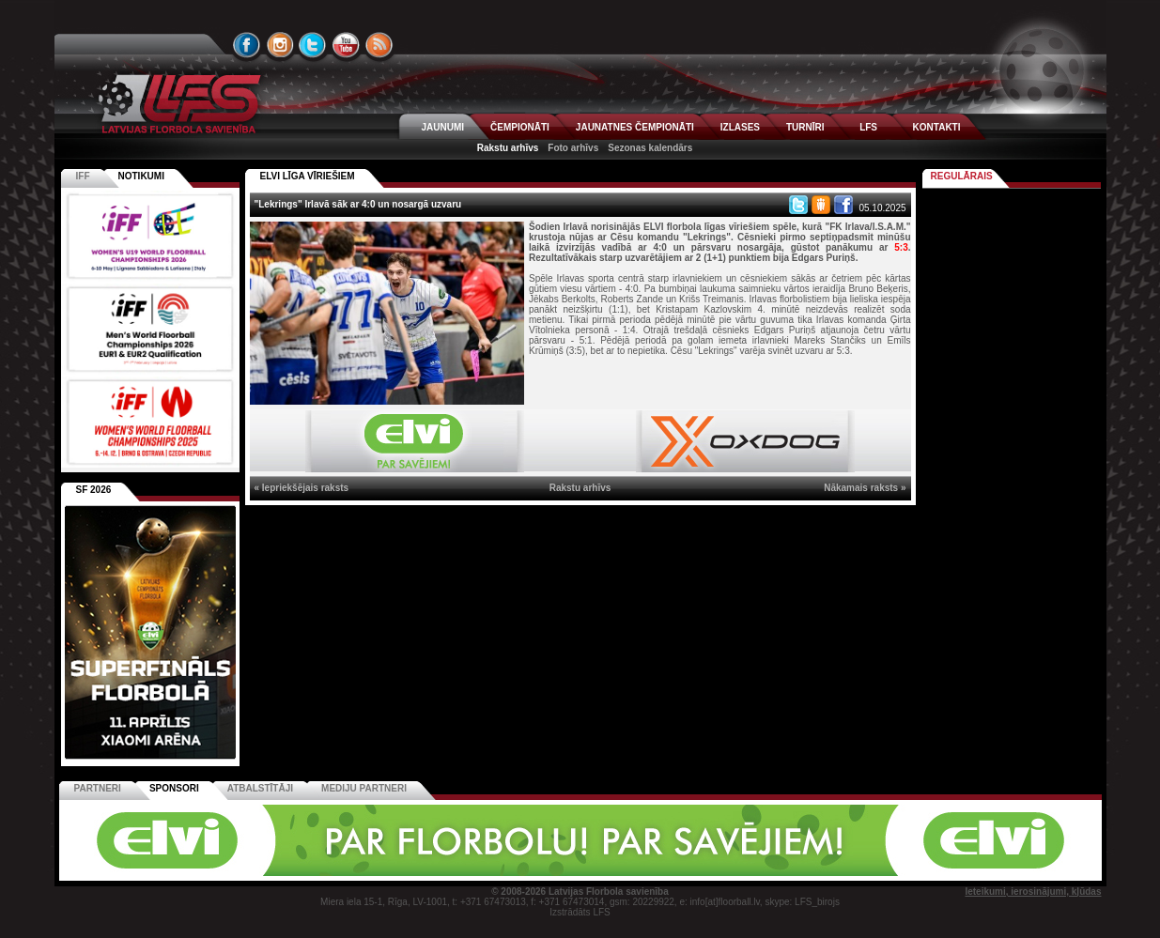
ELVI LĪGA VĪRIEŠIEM (307, 176)
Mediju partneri (364, 788)
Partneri (97, 788)
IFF (83, 176)
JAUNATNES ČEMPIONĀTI (635, 127)
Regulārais (962, 176)
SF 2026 (94, 489)
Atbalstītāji (260, 788)
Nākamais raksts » (864, 488)
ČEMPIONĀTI (519, 127)
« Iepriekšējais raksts (302, 488)
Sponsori (174, 788)
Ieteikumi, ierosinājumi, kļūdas (1033, 891)
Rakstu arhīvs (508, 148)
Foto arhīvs (573, 148)
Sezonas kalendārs (650, 148)
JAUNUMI (443, 127)
